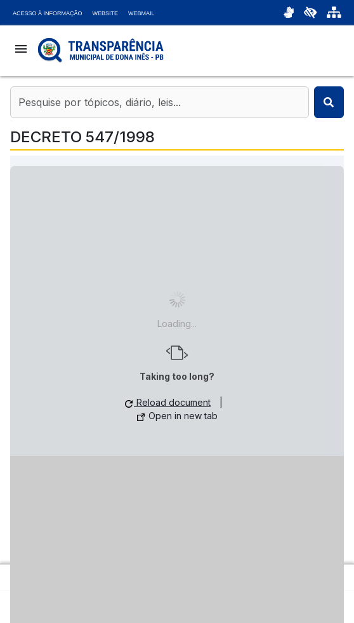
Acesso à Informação (47, 13)
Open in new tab (177, 415)
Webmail (141, 13)
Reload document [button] (168, 402)
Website (106, 13)
